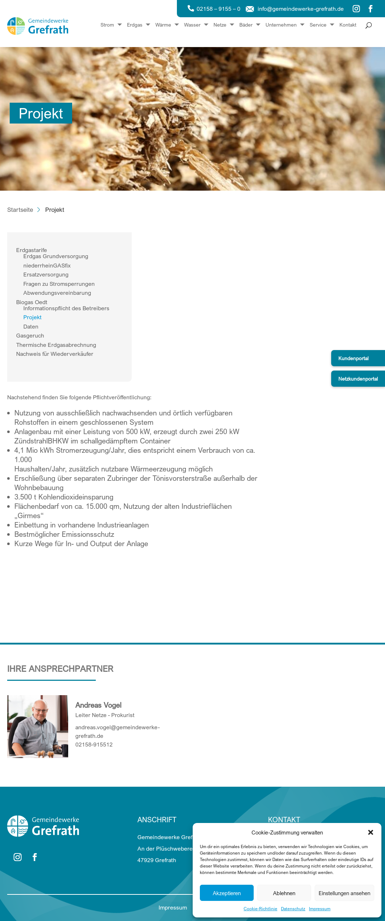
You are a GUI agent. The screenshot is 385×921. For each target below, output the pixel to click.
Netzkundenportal (358, 379)
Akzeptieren (227, 893)
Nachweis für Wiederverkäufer (54, 353)
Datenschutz (293, 908)
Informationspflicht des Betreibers (66, 308)
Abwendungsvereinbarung (57, 292)
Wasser (192, 25)
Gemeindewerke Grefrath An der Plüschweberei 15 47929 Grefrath (169, 848)
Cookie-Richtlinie (260, 908)
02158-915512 (94, 744)
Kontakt (347, 25)
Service (318, 25)
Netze (219, 25)
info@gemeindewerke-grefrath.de (301, 8)
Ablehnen (284, 893)
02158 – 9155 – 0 (218, 8)
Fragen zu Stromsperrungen (59, 283)
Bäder (246, 25)
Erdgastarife (31, 249)
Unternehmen (281, 25)
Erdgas (134, 25)
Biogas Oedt (31, 302)
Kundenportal (353, 358)
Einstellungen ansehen (344, 893)
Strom (107, 25)
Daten (30, 326)
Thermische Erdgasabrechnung (56, 344)
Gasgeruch (30, 335)
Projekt (32, 317)
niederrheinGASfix (47, 265)
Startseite (20, 209)
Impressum (319, 908)
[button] (370, 832)
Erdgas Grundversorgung (55, 256)
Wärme (163, 25)
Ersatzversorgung (46, 274)
